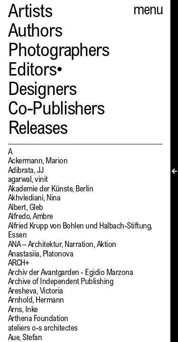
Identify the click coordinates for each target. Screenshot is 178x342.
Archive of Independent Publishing (60, 282)
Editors (32, 71)
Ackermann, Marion (37, 162)
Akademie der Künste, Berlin (50, 190)
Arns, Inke (23, 310)
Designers (42, 91)
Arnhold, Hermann (36, 301)
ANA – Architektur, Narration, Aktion (62, 245)
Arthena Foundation (38, 319)
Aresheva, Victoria (35, 292)
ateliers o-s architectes (43, 329)
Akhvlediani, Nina (34, 199)
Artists (30, 13)
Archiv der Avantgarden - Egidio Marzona (70, 273)
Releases (37, 130)
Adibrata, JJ (26, 171)
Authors (35, 32)
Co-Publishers (56, 110)
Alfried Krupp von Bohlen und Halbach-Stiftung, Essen (80, 231)
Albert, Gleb (25, 208)
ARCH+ (18, 264)
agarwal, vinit (28, 180)
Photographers (58, 52)
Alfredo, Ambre (30, 217)
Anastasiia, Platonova (40, 255)
